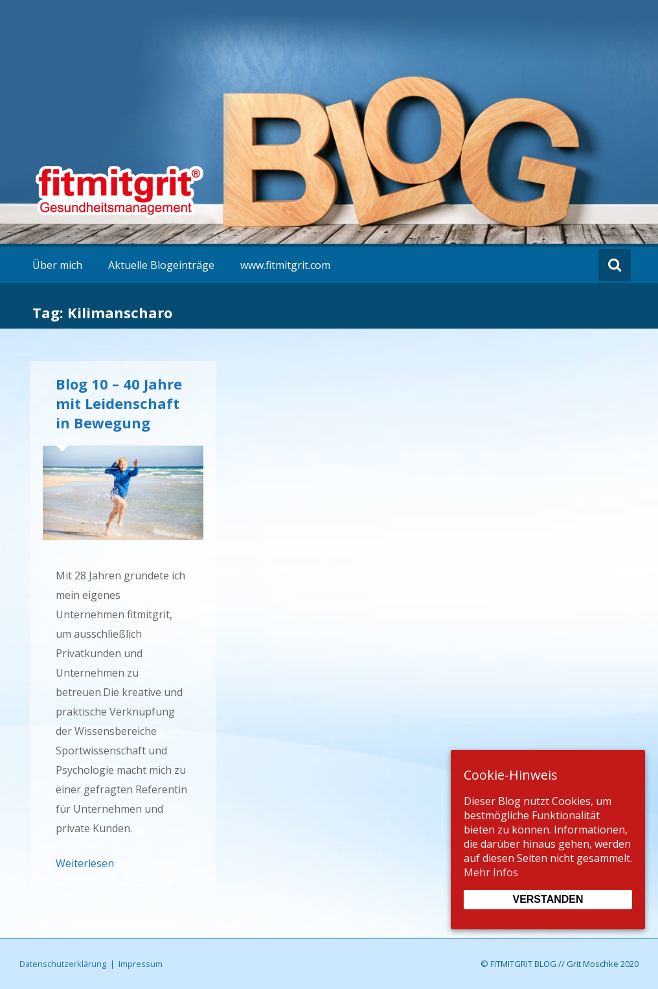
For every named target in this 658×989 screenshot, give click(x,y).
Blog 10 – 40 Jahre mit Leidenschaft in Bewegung (119, 403)
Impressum (141, 964)
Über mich (57, 265)
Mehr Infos (491, 872)
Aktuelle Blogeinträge (161, 265)
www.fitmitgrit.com (285, 265)
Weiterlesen (85, 863)
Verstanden (547, 899)
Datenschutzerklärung (62, 964)
